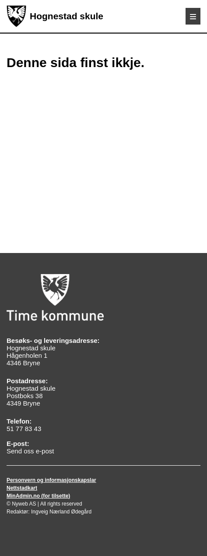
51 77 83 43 (24, 428)
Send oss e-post (30, 451)
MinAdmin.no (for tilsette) (38, 496)
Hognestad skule (55, 16)
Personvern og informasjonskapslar (51, 480)
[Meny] (193, 16)
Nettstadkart (22, 488)
